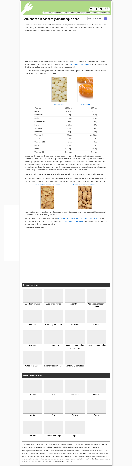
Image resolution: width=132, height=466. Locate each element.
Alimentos (99, 8)
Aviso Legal (68, 462)
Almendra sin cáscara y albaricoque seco (51, 18)
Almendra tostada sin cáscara (84, 185)
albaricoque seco (85, 104)
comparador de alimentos (79, 64)
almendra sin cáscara (59, 104)
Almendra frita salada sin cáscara (47, 185)
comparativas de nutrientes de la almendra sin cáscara (78, 218)
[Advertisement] (66, 45)
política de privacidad (58, 462)
